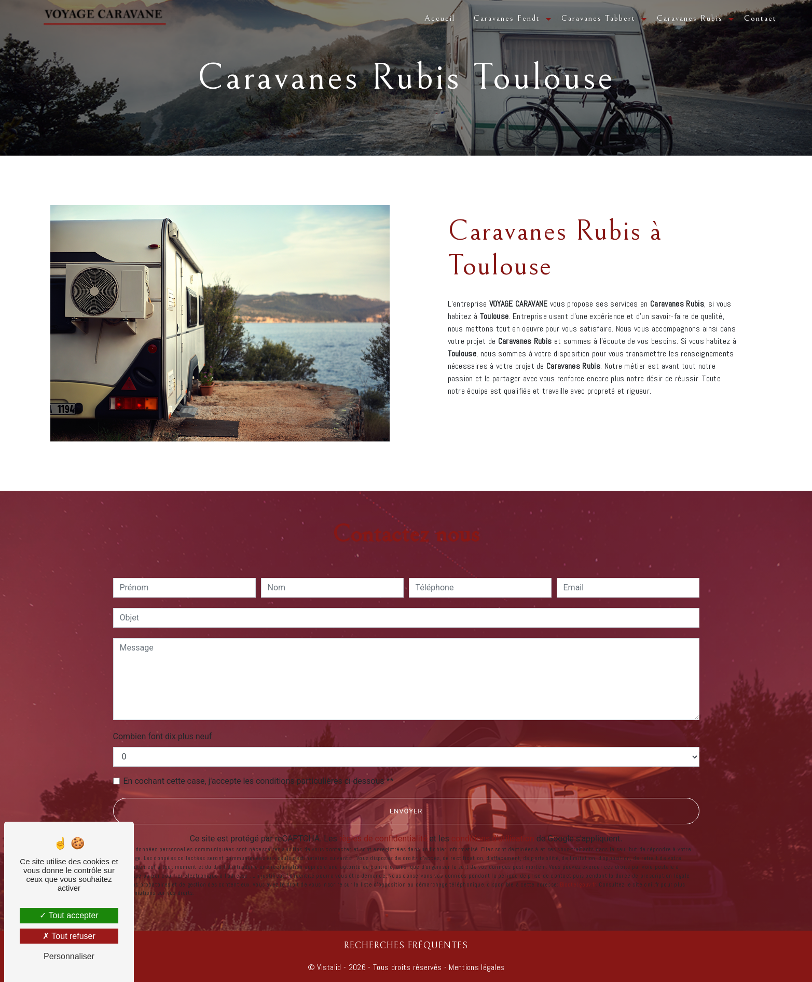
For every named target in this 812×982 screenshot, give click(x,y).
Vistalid (329, 967)
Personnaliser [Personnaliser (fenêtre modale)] (69, 956)
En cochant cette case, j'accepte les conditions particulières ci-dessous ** (258, 781)
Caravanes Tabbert (598, 18)
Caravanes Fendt (507, 18)
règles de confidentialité (383, 838)
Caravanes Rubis (690, 18)
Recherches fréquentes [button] (406, 945)
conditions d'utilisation (492, 838)
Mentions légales (475, 967)
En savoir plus (658, 415)
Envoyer (406, 811)
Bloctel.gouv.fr (578, 884)
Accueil (439, 18)
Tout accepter (68, 915)
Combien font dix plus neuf (162, 736)
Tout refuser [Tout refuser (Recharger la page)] (69, 936)
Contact (760, 18)
